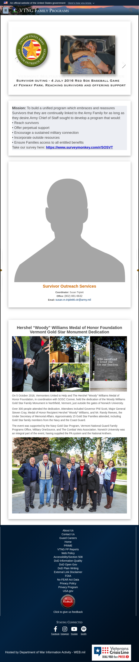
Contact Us (67, 534)
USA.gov (68, 590)
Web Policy (68, 553)
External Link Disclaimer (68, 572)
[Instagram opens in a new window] (65, 630)
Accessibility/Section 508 (68, 556)
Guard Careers (68, 538)
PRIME (68, 545)
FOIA (68, 575)
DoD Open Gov (68, 564)
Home (68, 541)
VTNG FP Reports (68, 549)
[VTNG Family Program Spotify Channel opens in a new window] (83, 630)
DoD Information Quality (68, 560)
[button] (81, 3)
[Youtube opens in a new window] (74, 630)
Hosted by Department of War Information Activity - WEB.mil (45, 652)
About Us (68, 530)
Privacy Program (68, 587)
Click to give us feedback (68, 611)
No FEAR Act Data (68, 579)
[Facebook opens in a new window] (55, 630)
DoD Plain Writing (68, 568)
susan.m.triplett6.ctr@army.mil (73, 299)
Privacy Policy (68, 583)
